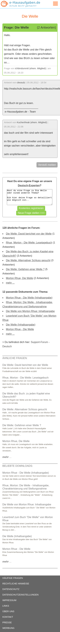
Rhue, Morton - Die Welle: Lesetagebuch (29, 242)
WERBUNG (8, 628)
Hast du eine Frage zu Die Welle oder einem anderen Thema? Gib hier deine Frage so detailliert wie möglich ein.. (29, 197)
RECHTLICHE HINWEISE (15, 583)
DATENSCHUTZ (10, 589)
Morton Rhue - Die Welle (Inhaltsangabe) (29, 297)
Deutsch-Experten (29, 185)
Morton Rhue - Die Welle (20, 329)
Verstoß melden (47, 164)
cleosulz (21, 82)
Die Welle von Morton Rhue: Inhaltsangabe (30, 311)
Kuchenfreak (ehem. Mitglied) (32, 122)
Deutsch (7, 346)
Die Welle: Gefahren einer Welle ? (25, 269)
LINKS (5, 606)
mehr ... (10, 282)
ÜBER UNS (8, 611)
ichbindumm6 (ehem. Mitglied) (30, 68)
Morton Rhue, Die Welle (19, 278)
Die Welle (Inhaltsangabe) (20, 324)
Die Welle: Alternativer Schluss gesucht (28, 260)
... (7, 457)
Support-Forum (39, 342)
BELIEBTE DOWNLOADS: (17, 466)
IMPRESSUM (9, 600)
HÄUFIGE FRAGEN (12, 578)
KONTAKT (7, 617)
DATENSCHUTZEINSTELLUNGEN (20, 594)
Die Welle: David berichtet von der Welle (29, 233)
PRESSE (7, 622)
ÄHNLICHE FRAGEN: (14, 358)
